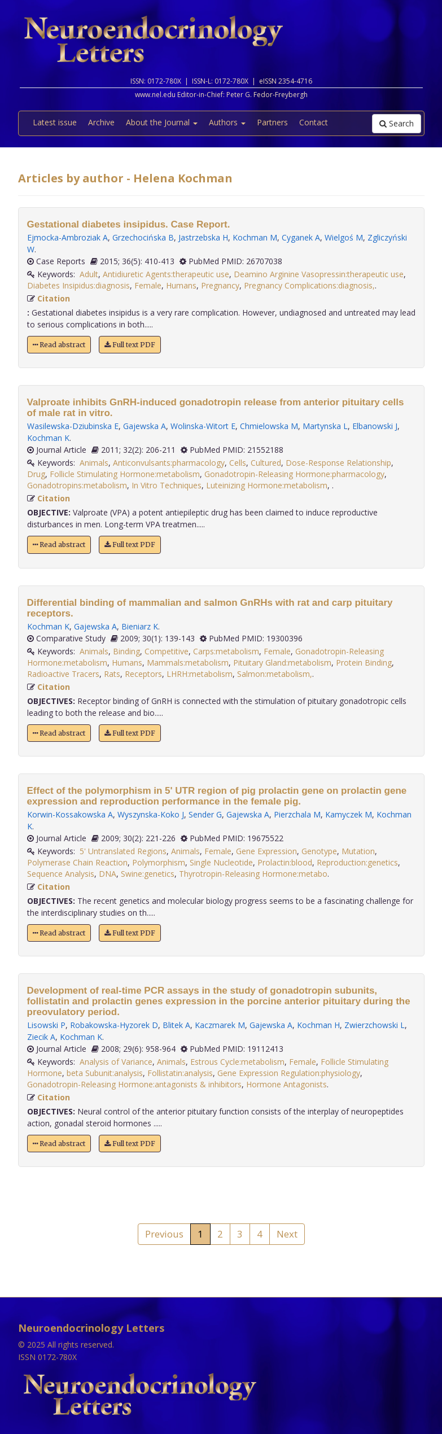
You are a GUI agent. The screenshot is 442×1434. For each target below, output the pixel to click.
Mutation (358, 851)
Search (396, 123)
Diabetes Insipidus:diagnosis (78, 285)
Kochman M (255, 237)
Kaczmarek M (220, 1025)
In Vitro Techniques (167, 485)
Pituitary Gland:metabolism (282, 662)
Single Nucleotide (221, 862)
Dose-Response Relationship (338, 462)
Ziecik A (41, 1036)
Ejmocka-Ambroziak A (67, 237)
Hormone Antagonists (286, 1084)
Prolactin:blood (284, 862)
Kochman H (318, 1025)
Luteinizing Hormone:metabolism (266, 485)
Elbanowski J (374, 426)
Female (147, 285)
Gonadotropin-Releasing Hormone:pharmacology (294, 474)
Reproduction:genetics (357, 862)
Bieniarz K (139, 626)
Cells (237, 462)
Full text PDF (129, 344)
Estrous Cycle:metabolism (237, 1061)
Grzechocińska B (143, 237)
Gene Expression (266, 851)
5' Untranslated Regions (123, 851)
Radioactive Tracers (63, 673)
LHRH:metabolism (200, 673)
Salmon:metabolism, (274, 673)
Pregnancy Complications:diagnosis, (309, 285)
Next (287, 1233)
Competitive (167, 651)
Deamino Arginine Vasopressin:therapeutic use (319, 274)
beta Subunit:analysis (105, 1073)
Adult (89, 274)
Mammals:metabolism (188, 662)
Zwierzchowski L (374, 1025)
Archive (101, 122)
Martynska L (325, 426)
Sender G (205, 814)
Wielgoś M (344, 237)
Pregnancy (220, 285)
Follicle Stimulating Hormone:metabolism (125, 474)
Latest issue (55, 122)
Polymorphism (158, 862)
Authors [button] (227, 122)
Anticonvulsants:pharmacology (169, 462)
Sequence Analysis (60, 873)
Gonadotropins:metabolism (77, 485)
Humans (181, 285)
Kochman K (48, 437)
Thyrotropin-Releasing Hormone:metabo (253, 873)
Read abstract (59, 344)
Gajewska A (144, 426)
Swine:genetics (147, 873)
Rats (112, 673)
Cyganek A (301, 237)
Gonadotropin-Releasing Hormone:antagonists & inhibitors (134, 1084)
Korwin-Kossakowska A (70, 814)
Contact (313, 122)
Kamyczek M (348, 814)
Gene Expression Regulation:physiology (288, 1073)
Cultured (266, 462)
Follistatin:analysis (180, 1073)
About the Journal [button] (162, 122)
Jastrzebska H (203, 237)
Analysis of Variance (116, 1061)
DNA (107, 873)
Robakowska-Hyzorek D (114, 1025)
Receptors (143, 673)
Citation (53, 298)
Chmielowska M (269, 426)
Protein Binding (364, 662)
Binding (126, 651)
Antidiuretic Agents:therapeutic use (166, 274)
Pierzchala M (297, 814)
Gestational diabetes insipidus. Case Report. (128, 224)
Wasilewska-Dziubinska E (73, 426)
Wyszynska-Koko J (150, 814)
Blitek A (176, 1025)
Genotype (319, 851)
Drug (36, 474)
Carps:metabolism (226, 651)
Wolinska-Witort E (202, 426)
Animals (94, 462)
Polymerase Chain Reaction (77, 862)
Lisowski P (46, 1025)
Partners (272, 122)
